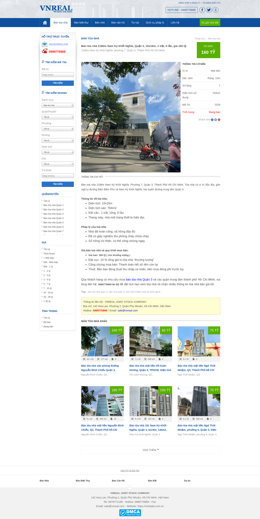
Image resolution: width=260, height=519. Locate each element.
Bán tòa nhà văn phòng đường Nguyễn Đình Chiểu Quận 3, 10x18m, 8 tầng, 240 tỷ (100, 370)
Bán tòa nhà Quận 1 (54, 205)
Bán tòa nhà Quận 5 (54, 222)
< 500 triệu (49, 258)
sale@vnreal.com (128, 310)
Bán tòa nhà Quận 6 (54, 227)
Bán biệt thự (81, 22)
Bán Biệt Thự (83, 480)
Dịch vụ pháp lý (155, 22)
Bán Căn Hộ (118, 480)
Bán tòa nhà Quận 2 (54, 209)
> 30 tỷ (47, 301)
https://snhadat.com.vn (151, 506)
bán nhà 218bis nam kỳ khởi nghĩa (143, 292)
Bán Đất (152, 480)
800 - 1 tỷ (48, 266)
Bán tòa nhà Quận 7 (54, 231)
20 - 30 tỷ (48, 297)
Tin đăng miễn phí (211, 3)
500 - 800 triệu (51, 262)
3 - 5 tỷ (47, 279)
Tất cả (47, 201)
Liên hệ (175, 22)
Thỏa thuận (49, 253)
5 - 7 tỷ (47, 284)
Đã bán (47, 322)
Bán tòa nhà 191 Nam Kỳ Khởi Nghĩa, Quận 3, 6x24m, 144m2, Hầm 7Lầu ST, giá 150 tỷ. (148, 430)
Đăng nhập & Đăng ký (189, 3)
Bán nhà (100, 22)
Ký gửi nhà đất (210, 22)
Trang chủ (199, 38)
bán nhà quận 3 (117, 292)
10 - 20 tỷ (48, 292)
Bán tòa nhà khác (94, 321)
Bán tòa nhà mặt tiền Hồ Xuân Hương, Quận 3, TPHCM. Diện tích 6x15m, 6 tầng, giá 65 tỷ (150, 370)
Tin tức (135, 22)
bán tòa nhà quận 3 (97, 292)
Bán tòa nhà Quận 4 (54, 218)
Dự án (187, 480)
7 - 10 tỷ (48, 288)
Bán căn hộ (118, 22)
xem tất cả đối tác (129, 471)
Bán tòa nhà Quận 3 (54, 214)
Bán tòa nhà (60, 22)
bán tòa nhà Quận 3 (139, 279)
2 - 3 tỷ (47, 275)
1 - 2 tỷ (47, 271)
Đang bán (48, 326)
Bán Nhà (44, 480)
